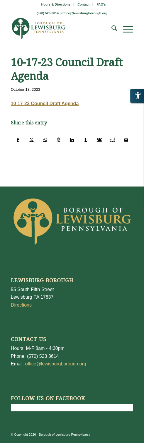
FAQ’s (101, 4)
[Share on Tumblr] (85, 139)
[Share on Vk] (99, 139)
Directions (21, 304)
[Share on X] (31, 139)
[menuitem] (56, 4)
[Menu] (125, 29)
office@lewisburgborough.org (84, 13)
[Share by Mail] (126, 139)
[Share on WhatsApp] (45, 139)
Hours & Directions (55, 4)
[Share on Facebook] (18, 139)
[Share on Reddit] (112, 139)
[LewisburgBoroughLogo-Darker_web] (60, 29)
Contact (83, 4)
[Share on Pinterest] (58, 139)
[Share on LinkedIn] (72, 139)
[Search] (111, 29)
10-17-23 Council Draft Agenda (45, 103)
